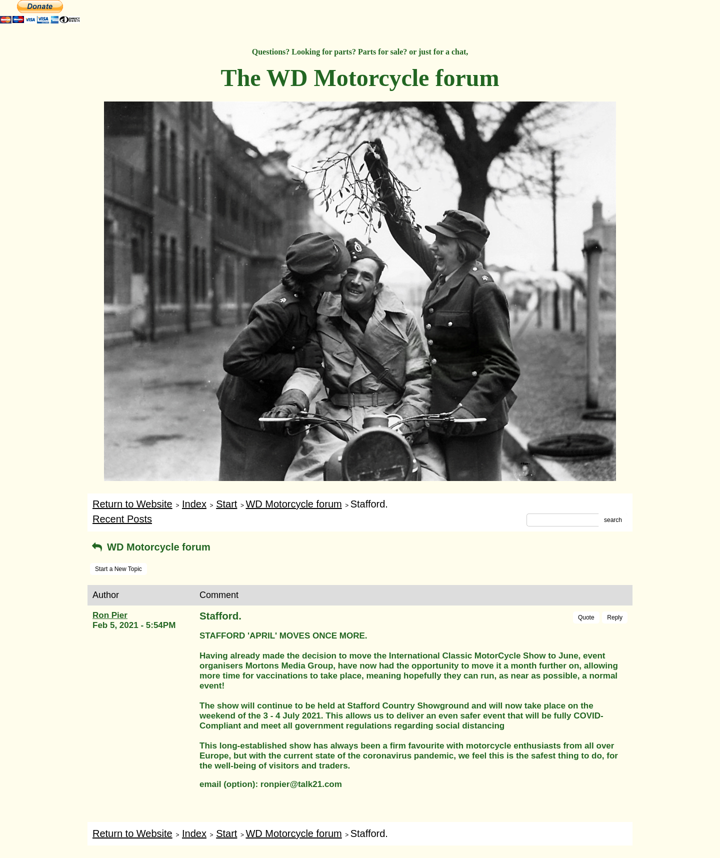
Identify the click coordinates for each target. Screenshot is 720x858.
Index (194, 504)
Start (226, 504)
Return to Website (132, 504)
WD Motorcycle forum (294, 504)
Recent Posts (122, 519)
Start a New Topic (118, 569)
